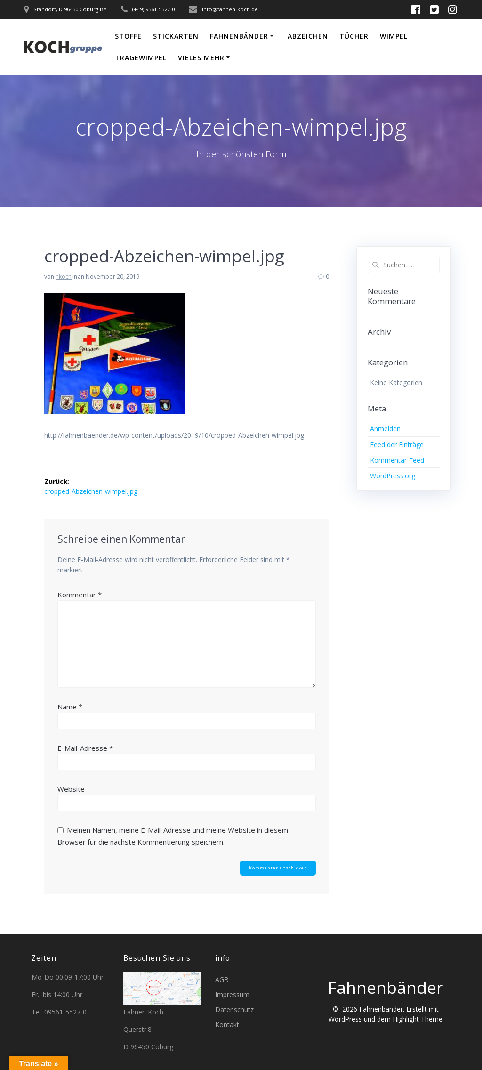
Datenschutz (234, 1009)
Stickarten (176, 36)
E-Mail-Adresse (85, 748)
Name (69, 706)
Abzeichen (308, 36)
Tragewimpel (141, 57)
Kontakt (227, 1024)
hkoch (64, 277)
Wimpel (394, 36)
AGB (222, 979)
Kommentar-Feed (397, 460)
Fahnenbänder (239, 36)
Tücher (354, 36)
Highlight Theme (417, 1018)
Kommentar (79, 594)
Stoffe (128, 36)
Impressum (232, 994)
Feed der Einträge (397, 444)
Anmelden (385, 428)
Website (71, 789)
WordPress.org (392, 475)
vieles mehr (201, 57)
